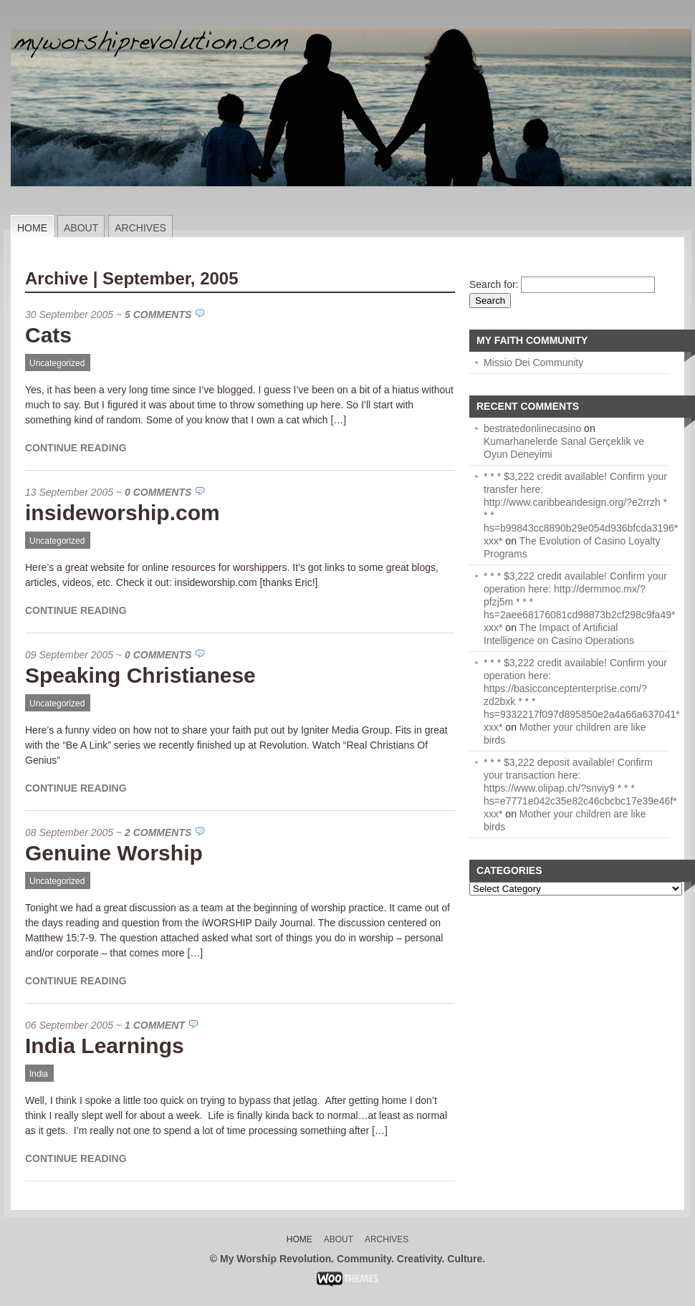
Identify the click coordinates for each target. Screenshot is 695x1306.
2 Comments (158, 832)
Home (32, 228)
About (81, 228)
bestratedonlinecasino (532, 428)
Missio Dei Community (533, 362)
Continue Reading (76, 447)
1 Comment (155, 1025)
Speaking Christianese (140, 675)
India (38, 1074)
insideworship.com (122, 512)
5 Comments (158, 314)
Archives (140, 228)
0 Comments (158, 492)
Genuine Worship (114, 853)
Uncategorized (57, 363)
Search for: (493, 284)
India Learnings (104, 1045)
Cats (48, 335)
